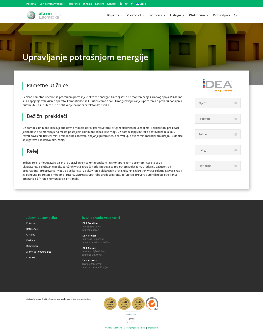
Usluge (175, 15)
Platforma (197, 15)
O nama (87, 4)
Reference (74, 4)
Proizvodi (134, 15)
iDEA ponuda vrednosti (52, 4)
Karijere (99, 4)
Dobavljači (221, 15)
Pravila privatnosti (113, 327)
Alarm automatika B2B (38, 251)
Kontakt (111, 4)
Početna (31, 4)
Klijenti (113, 15)
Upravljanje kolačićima (134, 327)
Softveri (155, 15)
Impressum (153, 327)
